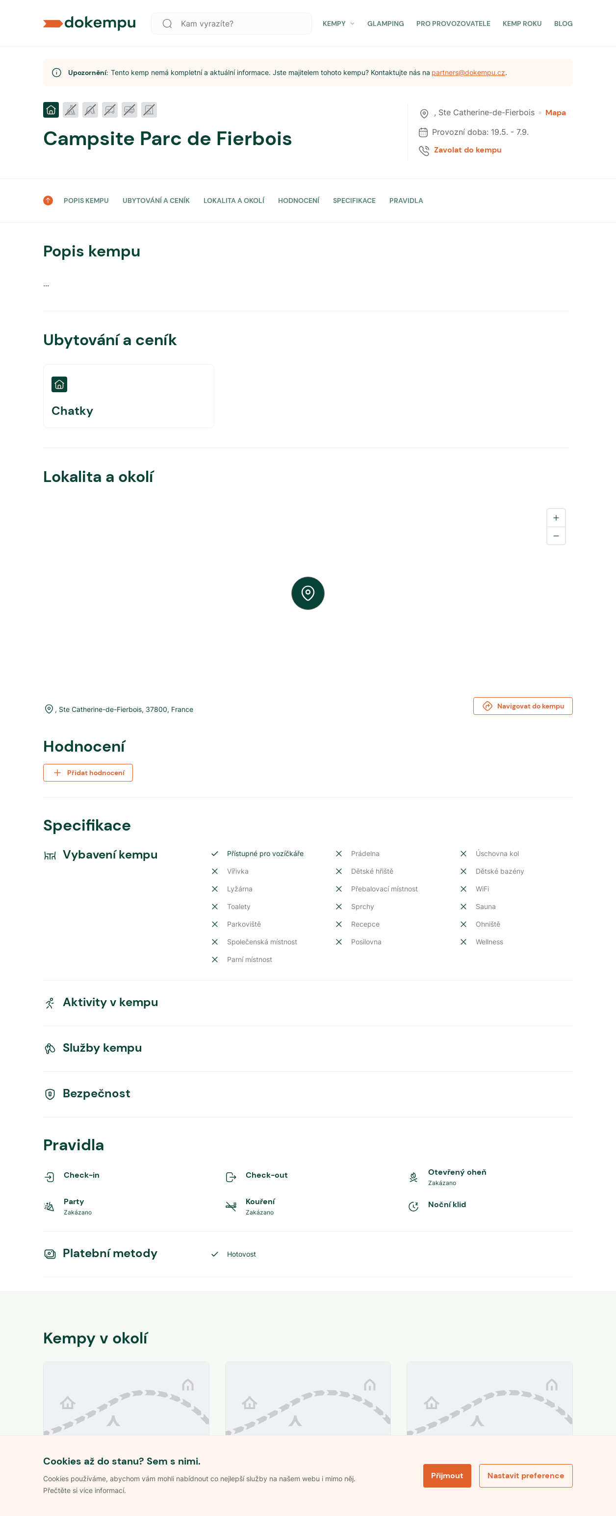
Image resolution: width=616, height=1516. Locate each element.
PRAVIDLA (406, 200)
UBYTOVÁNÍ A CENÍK (156, 200)
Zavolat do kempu (468, 150)
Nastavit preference (526, 1475)
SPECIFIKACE (354, 200)
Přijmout (447, 1475)
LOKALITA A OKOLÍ (234, 200)
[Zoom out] (556, 535)
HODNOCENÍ (298, 200)
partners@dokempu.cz (468, 72)
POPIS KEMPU (86, 200)
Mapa (552, 113)
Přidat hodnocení (88, 773)
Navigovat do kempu (523, 706)
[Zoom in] (556, 518)
